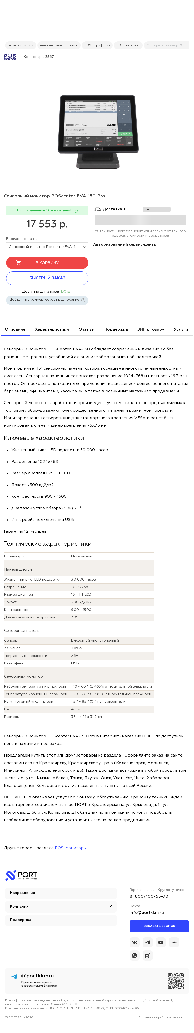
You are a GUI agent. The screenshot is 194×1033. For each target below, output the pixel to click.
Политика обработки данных (160, 1017)
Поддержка (116, 329)
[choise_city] (157, 209)
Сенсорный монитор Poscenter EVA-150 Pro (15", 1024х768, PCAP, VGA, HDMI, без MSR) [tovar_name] (48, 247)
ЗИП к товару (150, 329)
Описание (15, 329)
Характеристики (52, 329)
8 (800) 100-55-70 (149, 897)
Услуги (181, 329)
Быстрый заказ (47, 278)
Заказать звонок (159, 926)
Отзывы (87, 329)
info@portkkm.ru (147, 913)
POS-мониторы (71, 848)
